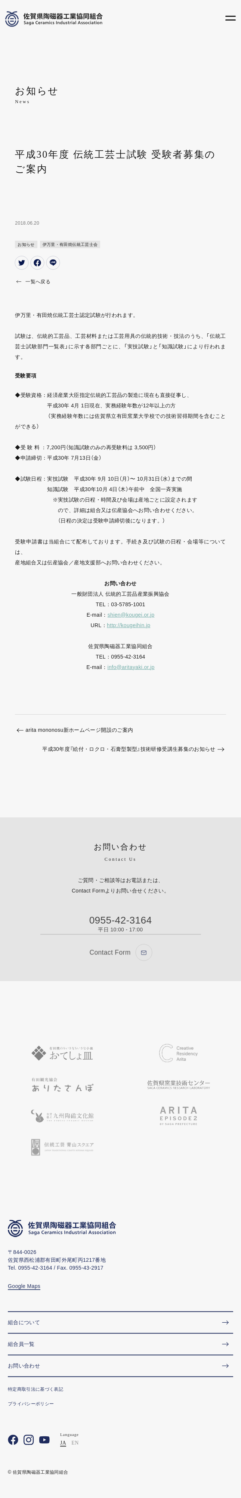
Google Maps (24, 1298)
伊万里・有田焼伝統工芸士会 (70, 244)
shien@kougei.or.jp (131, 615)
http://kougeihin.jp (128, 625)
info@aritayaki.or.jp (130, 667)
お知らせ (26, 244)
